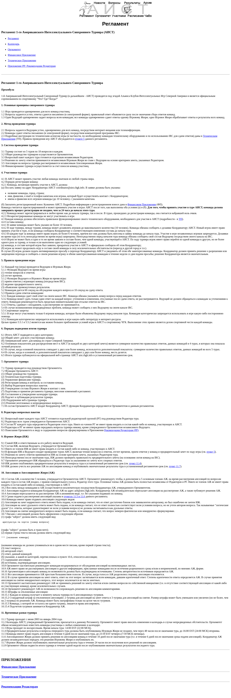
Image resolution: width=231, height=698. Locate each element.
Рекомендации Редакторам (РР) (121, 430)
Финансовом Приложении (141, 204)
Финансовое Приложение (22, 55)
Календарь (13, 44)
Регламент (13, 38)
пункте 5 (80, 138)
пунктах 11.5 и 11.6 (74, 496)
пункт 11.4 (135, 463)
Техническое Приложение (22, 60)
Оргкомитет (14, 49)
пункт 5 (211, 451)
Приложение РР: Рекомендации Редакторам (32, 66)
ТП (180, 219)
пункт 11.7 (174, 466)
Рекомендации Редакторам (19, 687)
